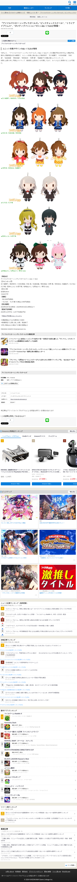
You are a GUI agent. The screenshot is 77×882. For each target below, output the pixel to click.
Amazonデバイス (39, 436)
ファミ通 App (7, 3)
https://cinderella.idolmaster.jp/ (19, 399)
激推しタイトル (42, 17)
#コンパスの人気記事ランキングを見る (12, 650)
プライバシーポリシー (36, 871)
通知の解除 (47, 871)
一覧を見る (72, 431)
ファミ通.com (56, 871)
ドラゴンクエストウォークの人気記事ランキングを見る (16, 659)
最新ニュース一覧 (32, 12)
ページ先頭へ (71, 865)
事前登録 (32, 17)
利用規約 (18, 871)
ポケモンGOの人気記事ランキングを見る (12, 704)
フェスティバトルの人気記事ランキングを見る (14, 682)
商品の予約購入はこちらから (12, 316)
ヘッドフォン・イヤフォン (10, 436)
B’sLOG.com (66, 871)
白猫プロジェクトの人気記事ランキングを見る (14, 667)
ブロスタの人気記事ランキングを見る (11, 674)
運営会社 (25, 871)
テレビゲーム (52, 436)
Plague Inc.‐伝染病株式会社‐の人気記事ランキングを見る (16, 689)
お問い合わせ (10, 871)
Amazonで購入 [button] (15, 484)
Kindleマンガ (26, 436)
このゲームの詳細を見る (10, 383)
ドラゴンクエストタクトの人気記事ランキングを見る (15, 697)
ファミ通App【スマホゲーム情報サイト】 (13, 12)
